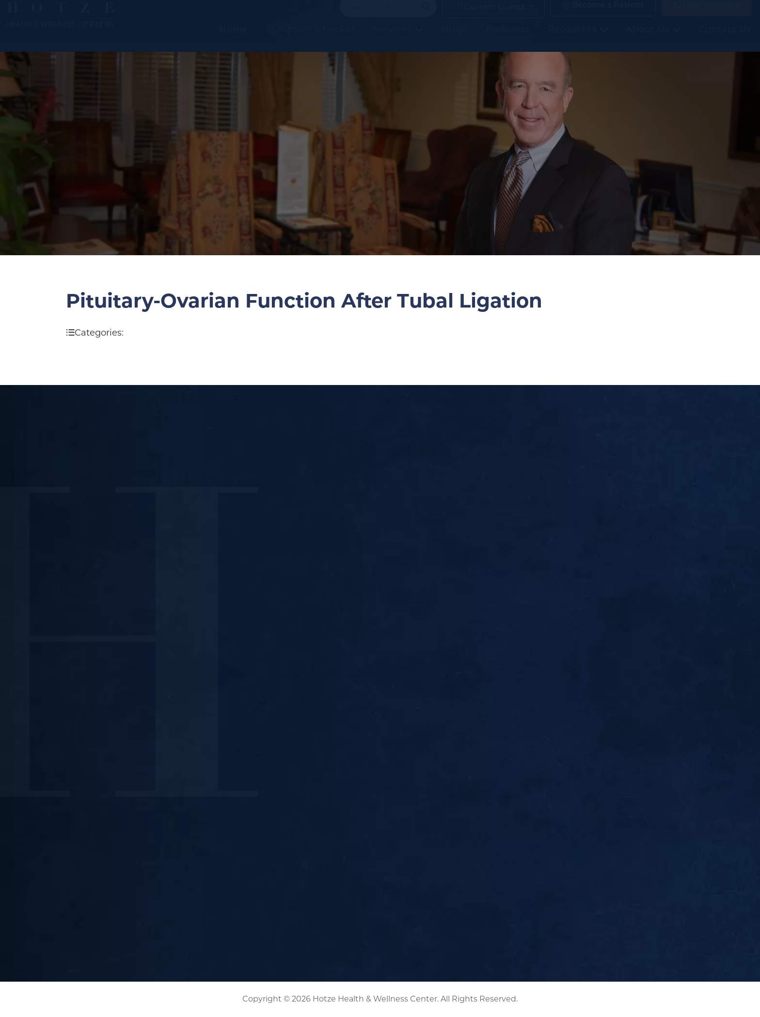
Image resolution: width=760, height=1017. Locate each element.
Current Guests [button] (489, 16)
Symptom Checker (310, 39)
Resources (578, 39)
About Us (653, 39)
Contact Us (725, 39)
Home (233, 39)
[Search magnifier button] (426, 16)
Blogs (455, 39)
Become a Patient (603, 15)
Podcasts (508, 39)
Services (398, 39)
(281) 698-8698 (706, 15)
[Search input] (384, 16)
